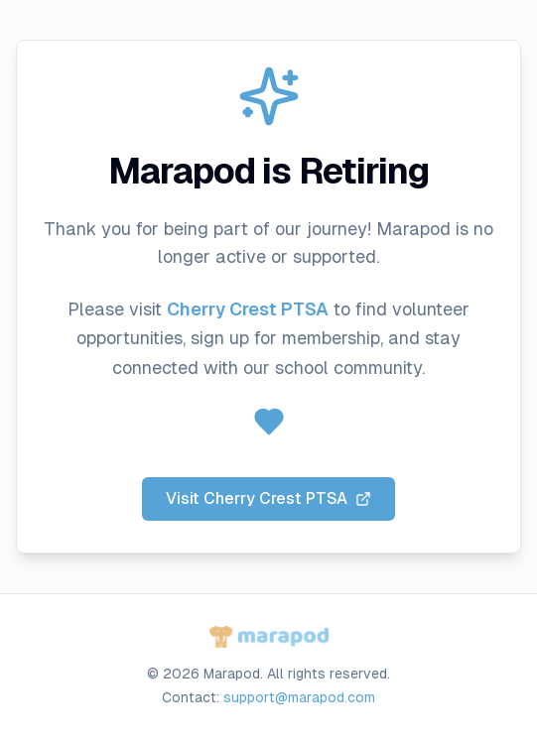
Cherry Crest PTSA (248, 309)
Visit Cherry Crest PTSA (268, 498)
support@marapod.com (299, 697)
